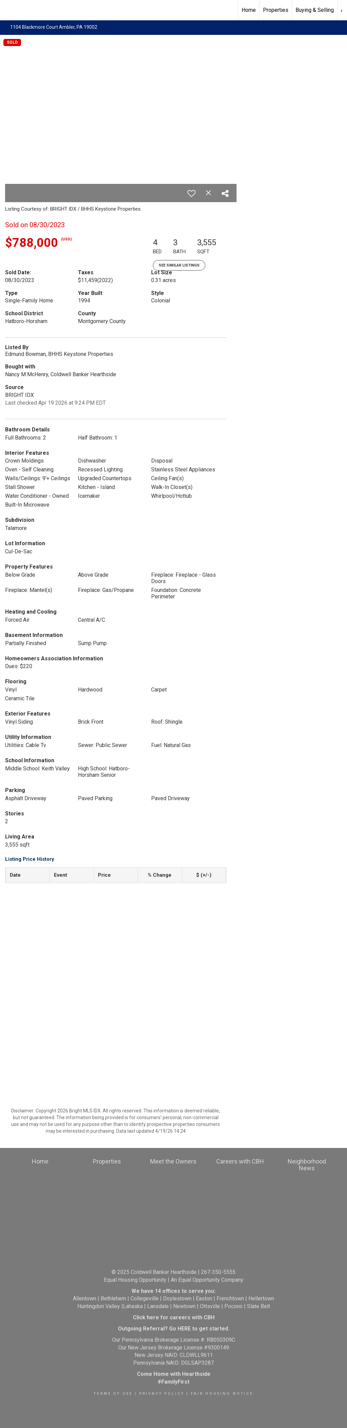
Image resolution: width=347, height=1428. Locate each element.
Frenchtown (230, 1298)
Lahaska (133, 1306)
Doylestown (177, 1298)
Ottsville (210, 1306)
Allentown (84, 1298)
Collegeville (144, 1298)
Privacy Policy (161, 1393)
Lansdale (158, 1306)
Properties (275, 10)
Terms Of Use (113, 1393)
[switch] (191, 193)
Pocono (233, 1306)
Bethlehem (113, 1298)
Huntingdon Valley (98, 1306)
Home (249, 10)
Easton (204, 1298)
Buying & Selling (314, 10)
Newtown (184, 1306)
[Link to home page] (8, 10)
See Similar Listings (179, 265)
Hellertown (261, 1298)
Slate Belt (258, 1306)
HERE (184, 1328)
